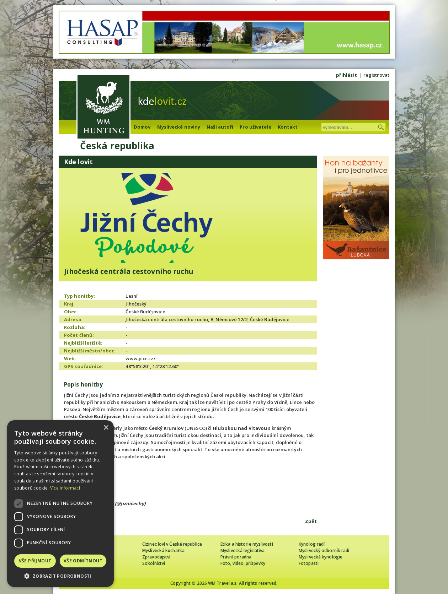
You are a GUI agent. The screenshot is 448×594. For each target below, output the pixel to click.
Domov (142, 127)
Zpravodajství (156, 557)
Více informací (65, 488)
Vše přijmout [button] (35, 561)
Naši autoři (220, 127)
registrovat (376, 75)
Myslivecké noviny (179, 127)
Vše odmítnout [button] (83, 561)
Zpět (311, 521)
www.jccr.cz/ (140, 358)
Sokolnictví (153, 563)
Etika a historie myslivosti (246, 544)
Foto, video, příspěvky (242, 563)
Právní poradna (235, 557)
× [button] (105, 428)
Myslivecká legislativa (242, 550)
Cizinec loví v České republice (172, 544)
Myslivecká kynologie (320, 557)
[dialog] (60, 503)
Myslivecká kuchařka (163, 550)
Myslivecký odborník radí (324, 550)
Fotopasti (309, 563)
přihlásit (346, 75)
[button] (60, 576)
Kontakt (288, 127)
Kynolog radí (312, 544)
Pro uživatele (255, 127)
